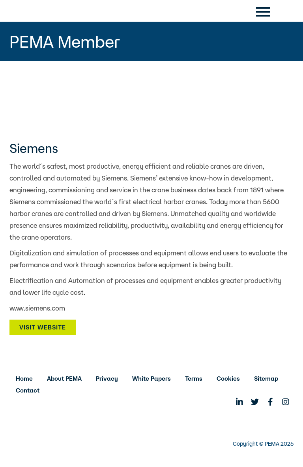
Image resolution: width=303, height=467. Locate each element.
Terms (193, 378)
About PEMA (64, 378)
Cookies (228, 378)
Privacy (107, 378)
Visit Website (42, 327)
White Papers (151, 378)
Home (24, 378)
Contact (27, 390)
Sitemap (266, 378)
